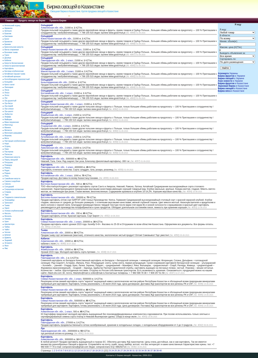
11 (72, 350)
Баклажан (8, 36)
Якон (6, 246)
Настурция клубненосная (14, 141)
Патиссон (8, 154)
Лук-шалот (8, 111)
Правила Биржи (57, 20)
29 (127, 350)
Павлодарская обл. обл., (53, 157)
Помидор (8, 165)
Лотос (6, 95)
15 (84, 350)
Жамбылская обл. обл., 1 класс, (57, 113)
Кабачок (7, 60)
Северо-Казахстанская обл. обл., (57, 288)
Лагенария (8, 87)
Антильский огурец (12, 25)
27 (121, 350)
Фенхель (8, 216)
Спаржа (7, 192)
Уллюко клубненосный (13, 211)
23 (109, 350)
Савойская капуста (12, 179)
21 (102, 350)
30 (130, 350)
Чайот (6, 230)
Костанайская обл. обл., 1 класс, (57, 92)
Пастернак (8, 152)
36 (148, 350)
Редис (6, 170)
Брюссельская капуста (13, 47)
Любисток (8, 114)
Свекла (7, 184)
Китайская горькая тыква (14, 74)
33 (139, 350)
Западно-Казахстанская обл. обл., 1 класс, (62, 102)
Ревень (7, 168)
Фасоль (7, 213)
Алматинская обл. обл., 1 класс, (57, 310)
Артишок (8, 31)
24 (112, 350)
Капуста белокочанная (13, 63)
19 (96, 350)
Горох (6, 55)
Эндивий (8, 240)
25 (115, 350)
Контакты (110, 355)
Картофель (9, 68)
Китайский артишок (12, 77)
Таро (6, 195)
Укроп (6, 208)
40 (160, 350)
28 (124, 350)
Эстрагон (8, 243)
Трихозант (8, 203)
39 (157, 350)
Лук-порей (8, 106)
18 (93, 350)
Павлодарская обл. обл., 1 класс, (58, 59)
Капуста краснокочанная (14, 66)
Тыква (6, 205)
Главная (9, 20)
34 (142, 350)
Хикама (7, 219)
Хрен (6, 221)
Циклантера (9, 224)
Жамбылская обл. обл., (53, 248)
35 (145, 350)
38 (154, 350)
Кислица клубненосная (14, 71)
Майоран (8, 119)
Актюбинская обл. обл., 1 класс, (57, 135)
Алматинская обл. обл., (53, 26)
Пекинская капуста (12, 157)
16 (87, 350)
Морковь (8, 136)
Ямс (6, 248)
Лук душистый (10, 101)
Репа (6, 176)
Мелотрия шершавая (13, 133)
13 (78, 350)
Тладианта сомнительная (15, 197)
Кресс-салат (9, 85)
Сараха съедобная (12, 181)
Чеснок (7, 232)
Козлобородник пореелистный (17, 79)
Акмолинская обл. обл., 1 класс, (57, 146)
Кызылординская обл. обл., (55, 81)
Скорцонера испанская (14, 189)
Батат (6, 39)
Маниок (7, 128)
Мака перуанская (11, 122)
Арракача (8, 28)
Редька (7, 173)
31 (133, 350)
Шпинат (7, 235)
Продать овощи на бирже (31, 20)
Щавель (7, 238)
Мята (6, 138)
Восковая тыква (11, 52)
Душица (7, 58)
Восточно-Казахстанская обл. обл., (58, 182)
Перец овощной (11, 160)
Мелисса (8, 130)
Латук (6, 90)
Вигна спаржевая (11, 50)
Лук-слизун (9, 109)
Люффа (7, 117)
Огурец (7, 146)
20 (99, 350)
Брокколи (8, 42)
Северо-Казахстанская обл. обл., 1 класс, (62, 48)
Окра (6, 149)
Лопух (6, 93)
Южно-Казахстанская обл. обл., (57, 37)
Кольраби (8, 82)
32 (136, 350)
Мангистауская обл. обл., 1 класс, (58, 70)
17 (90, 350)
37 (151, 350)
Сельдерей (9, 187)
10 (69, 350)
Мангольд (8, 125)
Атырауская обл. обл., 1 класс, (56, 124)
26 (118, 350)
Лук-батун (8, 103)
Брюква (7, 44)
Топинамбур (9, 200)
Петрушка (8, 162)
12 (75, 350)
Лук (5, 98)
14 (81, 350)
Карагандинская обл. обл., (54, 329)
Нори (6, 144)
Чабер (7, 227)
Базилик (7, 34)
